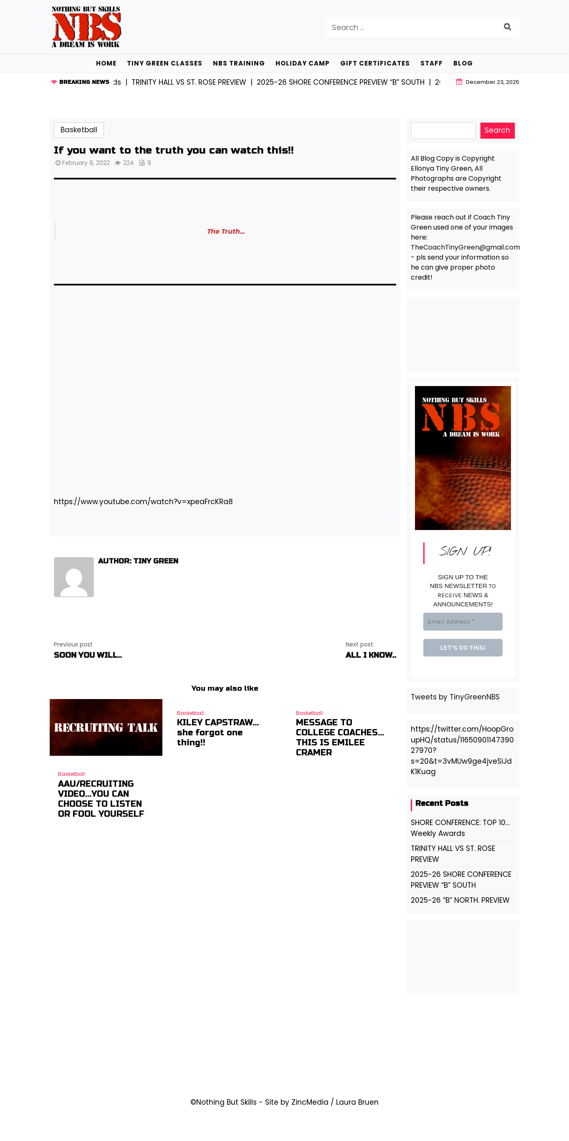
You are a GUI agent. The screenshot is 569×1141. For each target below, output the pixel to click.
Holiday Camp (303, 63)
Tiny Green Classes (164, 63)
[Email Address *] (463, 622)
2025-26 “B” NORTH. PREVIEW (460, 900)
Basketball (79, 130)
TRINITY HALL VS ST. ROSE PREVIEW (453, 853)
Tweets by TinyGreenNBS (455, 697)
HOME (106, 63)
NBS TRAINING (239, 63)
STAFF (431, 63)
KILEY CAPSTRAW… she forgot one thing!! (218, 733)
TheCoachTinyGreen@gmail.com (465, 247)
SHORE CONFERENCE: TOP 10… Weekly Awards (460, 828)
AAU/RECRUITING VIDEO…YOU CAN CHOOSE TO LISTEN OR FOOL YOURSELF (101, 799)
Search (497, 130)
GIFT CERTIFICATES (375, 63)
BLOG (463, 63)
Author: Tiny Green (138, 561)
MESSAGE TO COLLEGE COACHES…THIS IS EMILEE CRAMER (340, 738)
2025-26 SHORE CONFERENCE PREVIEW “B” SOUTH (461, 879)
